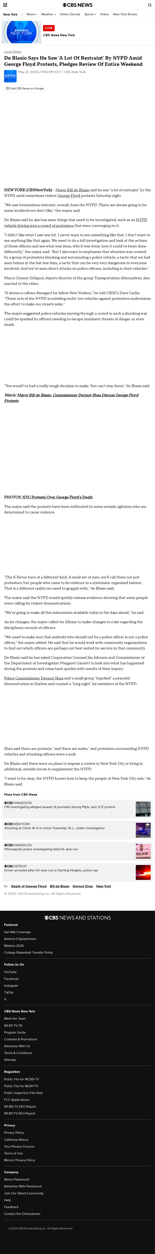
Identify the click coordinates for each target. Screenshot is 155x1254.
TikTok (8, 992)
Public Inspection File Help (23, 1093)
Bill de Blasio (59, 886)
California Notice (16, 1139)
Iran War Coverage (17, 932)
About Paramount (16, 1179)
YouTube (10, 972)
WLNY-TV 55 (13, 1025)
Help (7, 1200)
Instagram (11, 985)
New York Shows (126, 14)
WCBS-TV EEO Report (20, 1106)
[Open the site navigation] (28, 5)
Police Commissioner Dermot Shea (33, 678)
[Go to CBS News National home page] (78, 5)
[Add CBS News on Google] (25, 88)
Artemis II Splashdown (20, 939)
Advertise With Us (17, 1046)
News (31, 14)
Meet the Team (15, 1018)
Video (104, 14)
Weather (48, 14)
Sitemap (10, 1059)
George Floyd (69, 195)
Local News (12, 51)
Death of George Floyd (29, 886)
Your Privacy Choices (19, 1146)
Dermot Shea (83, 886)
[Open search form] (150, 5)
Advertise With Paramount (23, 1186)
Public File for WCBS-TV (21, 1079)
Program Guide (15, 1032)
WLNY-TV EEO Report (19, 1113)
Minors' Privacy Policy (19, 1160)
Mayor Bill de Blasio (72, 190)
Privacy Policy (14, 1132)
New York (10, 14)
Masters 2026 (14, 945)
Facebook (11, 979)
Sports (90, 14)
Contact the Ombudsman (22, 1213)
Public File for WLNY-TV (21, 1086)
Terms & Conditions (18, 1053)
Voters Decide (70, 14)
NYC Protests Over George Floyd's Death (57, 497)
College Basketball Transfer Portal (28, 952)
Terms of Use (13, 1153)
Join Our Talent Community (24, 1193)
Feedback (11, 1207)
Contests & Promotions (20, 1039)
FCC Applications (16, 1099)
